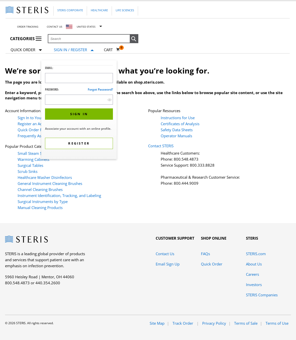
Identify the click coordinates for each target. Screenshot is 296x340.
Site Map (157, 323)
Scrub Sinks (27, 171)
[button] (134, 39)
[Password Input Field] (79, 100)
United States (86, 26)
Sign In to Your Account (38, 117)
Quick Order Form (33, 129)
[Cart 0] (112, 49)
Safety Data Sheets (177, 129)
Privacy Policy (214, 323)
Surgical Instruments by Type (43, 201)
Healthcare (99, 10)
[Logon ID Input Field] (79, 78)
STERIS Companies (262, 294)
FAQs (205, 253)
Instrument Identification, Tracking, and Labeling (59, 195)
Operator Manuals (176, 135)
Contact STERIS (161, 145)
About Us (254, 263)
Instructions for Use (178, 117)
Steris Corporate (70, 10)
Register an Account (35, 123)
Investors (254, 284)
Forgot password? (100, 89)
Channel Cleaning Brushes (40, 189)
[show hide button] (109, 99)
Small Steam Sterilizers (37, 153)
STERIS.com (256, 253)
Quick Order (26, 50)
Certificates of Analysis (180, 123)
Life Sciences (125, 10)
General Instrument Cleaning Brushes (50, 183)
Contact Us (54, 26)
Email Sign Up (168, 263)
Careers (252, 274)
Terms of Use (277, 323)
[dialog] (79, 110)
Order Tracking (27, 26)
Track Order (183, 323)
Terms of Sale (246, 323)
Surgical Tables (30, 165)
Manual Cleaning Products (40, 207)
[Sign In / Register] (74, 50)
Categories (25, 38)
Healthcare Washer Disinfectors (45, 177)
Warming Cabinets (33, 159)
